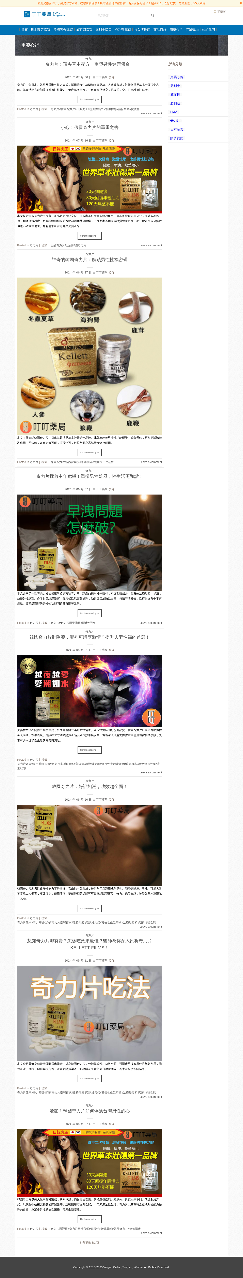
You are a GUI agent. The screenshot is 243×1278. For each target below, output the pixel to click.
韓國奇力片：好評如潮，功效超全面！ (90, 786)
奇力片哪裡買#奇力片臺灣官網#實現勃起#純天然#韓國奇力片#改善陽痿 (96, 1228)
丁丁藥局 (102, 77)
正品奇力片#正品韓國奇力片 (68, 245)
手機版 (221, 11)
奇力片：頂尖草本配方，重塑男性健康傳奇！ (89, 64)
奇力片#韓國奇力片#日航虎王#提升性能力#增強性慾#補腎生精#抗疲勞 (95, 109)
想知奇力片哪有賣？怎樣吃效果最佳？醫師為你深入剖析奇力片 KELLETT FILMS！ (89, 944)
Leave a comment (151, 113)
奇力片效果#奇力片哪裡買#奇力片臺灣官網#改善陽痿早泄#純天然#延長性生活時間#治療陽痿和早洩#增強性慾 (86, 922)
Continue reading (89, 99)
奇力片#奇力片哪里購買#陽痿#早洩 (73, 622)
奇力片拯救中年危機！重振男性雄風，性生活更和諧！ (89, 476)
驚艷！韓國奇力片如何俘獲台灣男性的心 (90, 1110)
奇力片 (89, 58)
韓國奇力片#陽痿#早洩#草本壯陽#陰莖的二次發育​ (82, 462)
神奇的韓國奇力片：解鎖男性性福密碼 (90, 259)
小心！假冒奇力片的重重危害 (90, 127)
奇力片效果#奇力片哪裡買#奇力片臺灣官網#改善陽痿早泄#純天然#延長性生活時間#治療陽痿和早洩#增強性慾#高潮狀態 (88, 766)
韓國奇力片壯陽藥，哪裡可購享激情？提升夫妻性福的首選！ (90, 637)
